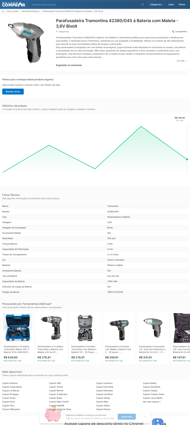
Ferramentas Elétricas (30, 11)
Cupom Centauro (104, 383)
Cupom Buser (55, 398)
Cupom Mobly (149, 383)
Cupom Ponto (8, 398)
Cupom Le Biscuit (10, 390)
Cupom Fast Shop (104, 387)
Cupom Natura (103, 409)
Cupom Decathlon (151, 387)
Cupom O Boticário (58, 394)
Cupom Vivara (56, 387)
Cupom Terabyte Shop (60, 409)
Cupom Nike (102, 401)
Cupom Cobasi (150, 390)
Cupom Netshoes (104, 390)
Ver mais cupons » (152, 401)
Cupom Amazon (10, 383)
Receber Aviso (13, 91)
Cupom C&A (55, 383)
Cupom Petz (8, 405)
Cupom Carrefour (104, 394)
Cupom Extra (8, 401)
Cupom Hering (103, 398)
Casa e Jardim (13, 11)
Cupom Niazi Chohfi (58, 401)
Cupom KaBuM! (56, 405)
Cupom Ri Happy (10, 394)
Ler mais (182, 61)
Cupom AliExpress (11, 409)
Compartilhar (179, 31)
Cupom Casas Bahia (12, 387)
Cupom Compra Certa (153, 394)
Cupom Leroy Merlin (152, 398)
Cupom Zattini (103, 405)
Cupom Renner (56, 390)
